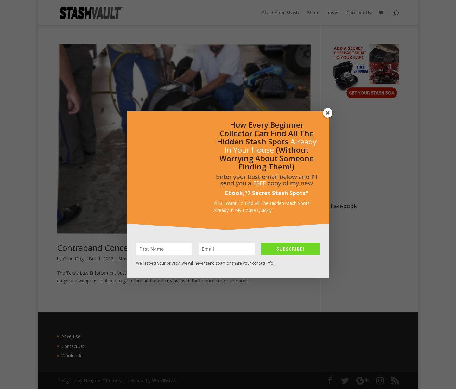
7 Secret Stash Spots (276, 193)
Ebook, (234, 193)
